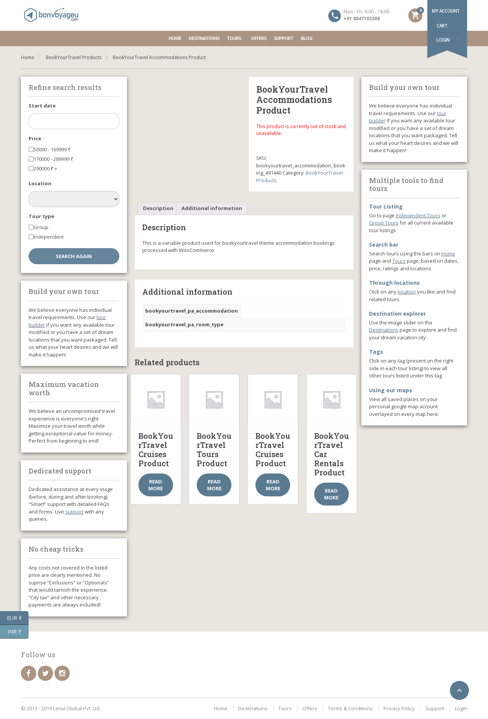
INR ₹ (18, 632)
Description (158, 208)
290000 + (45, 168)
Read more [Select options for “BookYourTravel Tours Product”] (214, 485)
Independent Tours (418, 215)
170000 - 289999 (53, 159)
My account (446, 11)
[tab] (158, 208)
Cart (442, 25)
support (74, 511)
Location (40, 183)
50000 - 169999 (52, 149)
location (407, 291)
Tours (235, 38)
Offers (258, 38)
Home (175, 38)
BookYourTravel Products (73, 57)
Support (283, 38)
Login (443, 40)
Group (41, 227)
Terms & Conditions (350, 708)
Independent (49, 236)
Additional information (211, 208)
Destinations (204, 38)
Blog (306, 38)
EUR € (18, 618)
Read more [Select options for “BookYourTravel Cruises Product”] (155, 485)
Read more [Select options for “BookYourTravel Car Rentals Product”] (331, 494)
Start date (42, 105)
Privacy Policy (399, 708)
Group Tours (383, 222)
